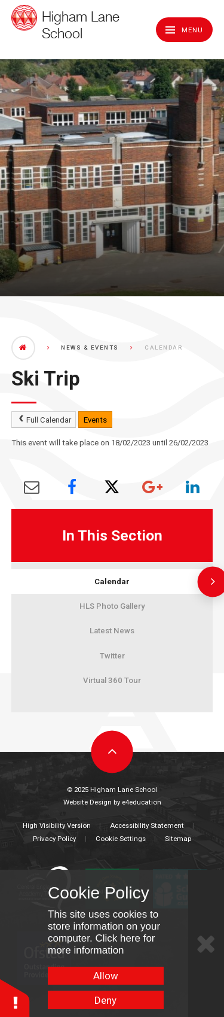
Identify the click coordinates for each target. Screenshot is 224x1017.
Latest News (112, 630)
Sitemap (178, 838)
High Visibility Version (57, 825)
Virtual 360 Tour (112, 680)
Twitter (112, 655)
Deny (105, 1000)
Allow (105, 976)
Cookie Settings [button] (121, 838)
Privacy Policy (54, 838)
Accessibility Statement (147, 825)
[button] (15, 997)
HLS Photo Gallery (112, 606)
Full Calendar (44, 419)
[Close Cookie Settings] (206, 943)
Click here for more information (101, 944)
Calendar (112, 581)
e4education (141, 802)
